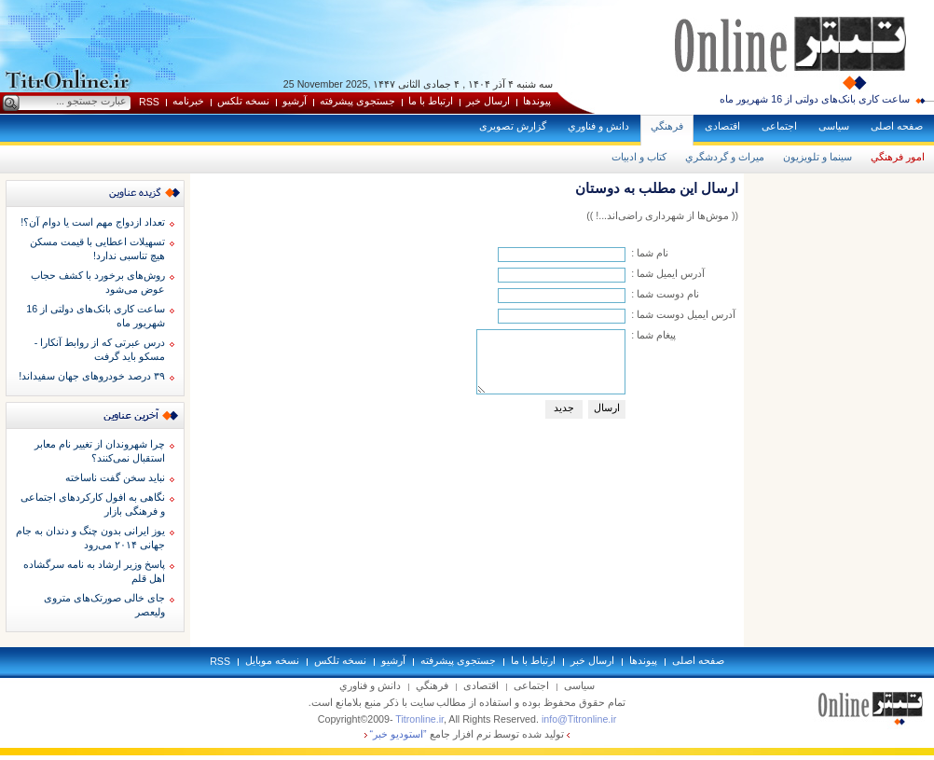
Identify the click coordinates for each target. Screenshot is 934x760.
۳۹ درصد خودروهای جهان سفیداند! (92, 375)
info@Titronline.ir (579, 719)
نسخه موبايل (272, 660)
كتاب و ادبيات (638, 156)
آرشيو (294, 100)
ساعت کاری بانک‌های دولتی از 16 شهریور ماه (815, 98)
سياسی (833, 125)
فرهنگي (667, 125)
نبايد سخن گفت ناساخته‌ (115, 477)
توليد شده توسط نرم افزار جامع (467, 733)
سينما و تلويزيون (817, 156)
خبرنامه (188, 100)
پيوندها (537, 100)
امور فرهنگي (898, 156)
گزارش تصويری (512, 125)
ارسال (607, 407)
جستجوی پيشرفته (357, 100)
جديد (564, 407)
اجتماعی (779, 125)
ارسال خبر (488, 100)
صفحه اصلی (897, 125)
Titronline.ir (419, 719)
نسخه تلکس (243, 100)
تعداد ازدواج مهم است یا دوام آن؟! (93, 222)
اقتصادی (722, 125)
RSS (149, 101)
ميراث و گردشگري (724, 156)
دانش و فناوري (598, 125)
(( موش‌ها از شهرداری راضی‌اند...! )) (662, 215)
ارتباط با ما (430, 100)
